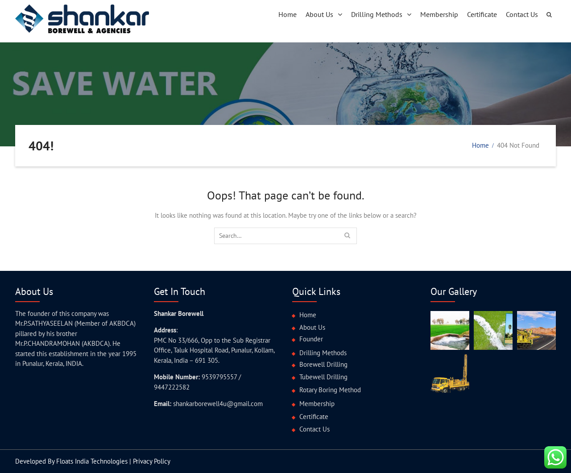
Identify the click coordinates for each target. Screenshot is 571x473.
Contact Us (522, 14)
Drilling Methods (376, 14)
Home (287, 14)
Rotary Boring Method (330, 390)
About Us (319, 14)
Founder (311, 339)
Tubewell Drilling (323, 377)
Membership (439, 14)
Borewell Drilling (323, 364)
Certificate (482, 14)
